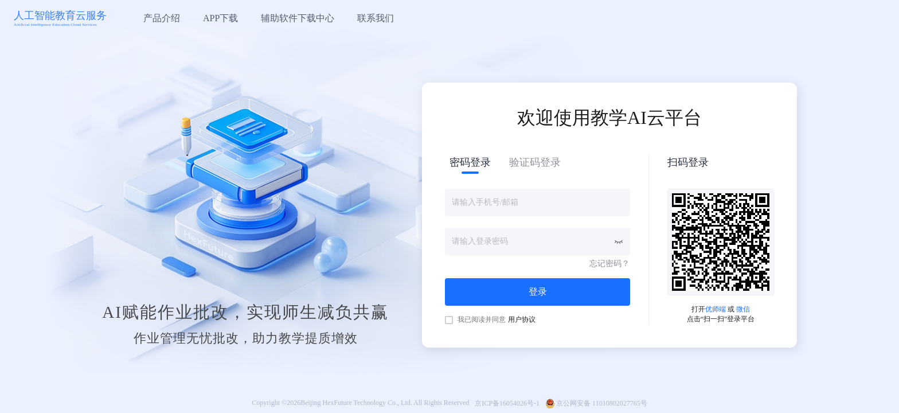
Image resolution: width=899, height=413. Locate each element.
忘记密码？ (609, 263)
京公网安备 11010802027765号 (601, 403)
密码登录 (470, 162)
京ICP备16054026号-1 (507, 403)
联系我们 (375, 18)
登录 (538, 292)
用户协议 (522, 319)
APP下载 (220, 18)
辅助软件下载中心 (297, 18)
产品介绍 (161, 18)
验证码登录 (535, 162)
